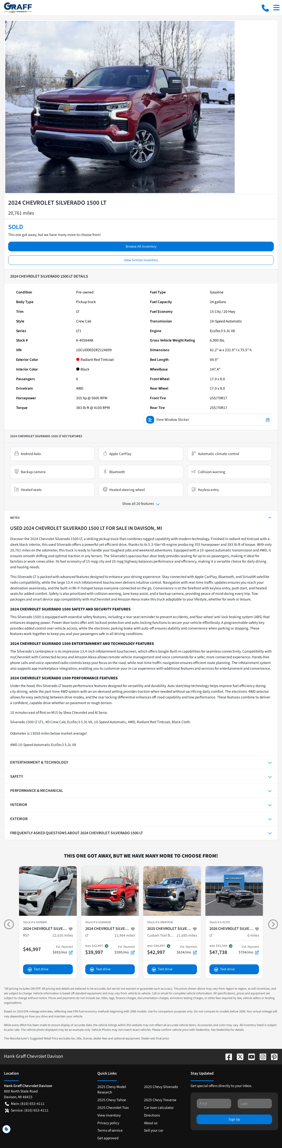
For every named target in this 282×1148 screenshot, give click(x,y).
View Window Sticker (208, 420)
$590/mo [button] (124, 950)
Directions (152, 1115)
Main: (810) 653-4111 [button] (25, 1104)
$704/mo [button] (249, 950)
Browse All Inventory (141, 246)
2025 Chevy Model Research (111, 1089)
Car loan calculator (159, 1107)
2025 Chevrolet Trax (113, 1107)
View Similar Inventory (141, 260)
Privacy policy (108, 1123)
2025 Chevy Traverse (160, 1100)
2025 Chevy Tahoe (111, 1100)
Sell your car (153, 1130)
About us (150, 1123)
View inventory (109, 1115)
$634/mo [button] (187, 950)
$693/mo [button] (63, 950)
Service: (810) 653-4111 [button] (27, 1110)
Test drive (38, 969)
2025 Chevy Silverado (161, 1087)
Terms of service (110, 1130)
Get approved (107, 1138)
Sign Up (234, 1119)
